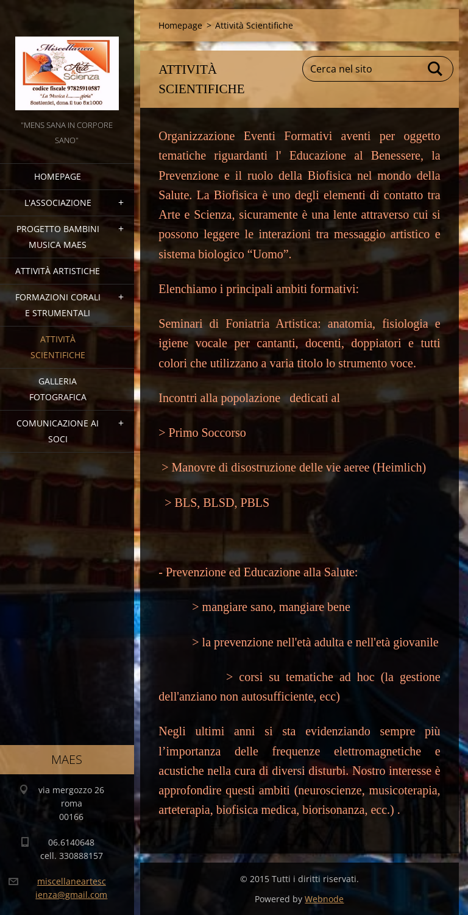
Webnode (324, 899)
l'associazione (57, 202)
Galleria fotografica (58, 389)
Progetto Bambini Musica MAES (57, 236)
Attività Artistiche (57, 271)
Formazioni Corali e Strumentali (58, 305)
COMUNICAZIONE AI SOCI (57, 431)
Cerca (436, 69)
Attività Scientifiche (57, 347)
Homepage (57, 176)
